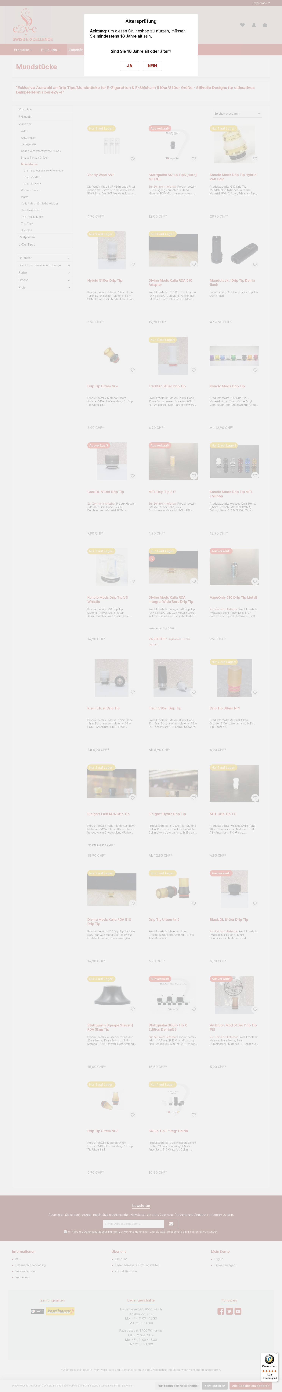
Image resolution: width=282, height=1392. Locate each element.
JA (129, 65)
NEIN (152, 65)
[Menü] (276, 1354)
